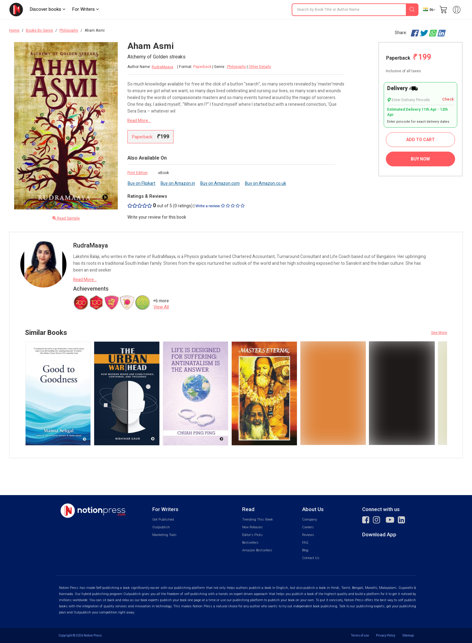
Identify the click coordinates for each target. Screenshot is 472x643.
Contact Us (310, 558)
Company (309, 520)
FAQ (305, 543)
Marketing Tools (164, 535)
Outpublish (161, 527)
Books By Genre (39, 30)
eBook (163, 173)
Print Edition (137, 173)
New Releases (252, 527)
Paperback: (150, 137)
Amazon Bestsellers (257, 550)
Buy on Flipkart (141, 183)
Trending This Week (257, 520)
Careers (308, 527)
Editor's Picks (252, 535)
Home (14, 30)
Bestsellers (250, 543)
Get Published (163, 520)
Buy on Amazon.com (220, 183)
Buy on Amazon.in (178, 183)
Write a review (220, 206)
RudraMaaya (162, 67)
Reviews (308, 535)
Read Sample (66, 218)
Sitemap (408, 635)
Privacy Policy (385, 635)
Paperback (408, 57)
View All (161, 307)
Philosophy (68, 30)
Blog (305, 550)
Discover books (48, 9)
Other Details (260, 66)
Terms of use (360, 635)
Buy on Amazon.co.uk (265, 183)
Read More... (139, 120)
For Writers (85, 9)
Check (448, 99)
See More (439, 332)
